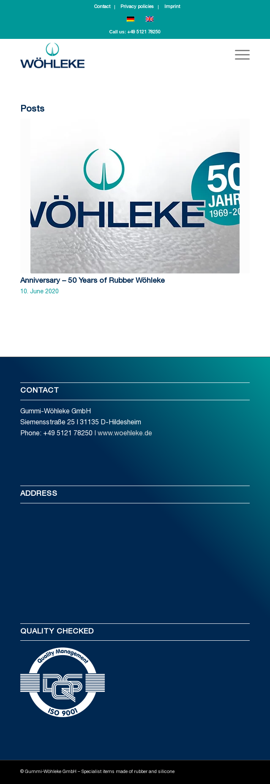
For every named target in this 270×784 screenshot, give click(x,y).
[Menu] (238, 55)
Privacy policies (137, 7)
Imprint (172, 7)
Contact (102, 7)
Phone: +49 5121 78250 (56, 434)
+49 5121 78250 (144, 32)
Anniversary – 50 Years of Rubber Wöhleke (92, 281)
